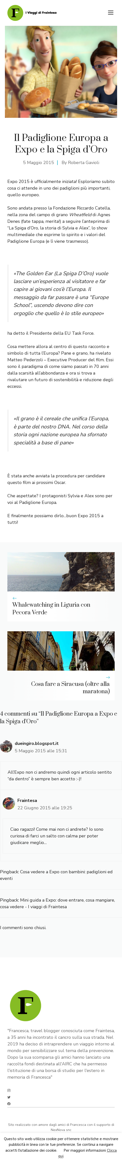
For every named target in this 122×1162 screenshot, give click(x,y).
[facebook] (9, 1103)
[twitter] (9, 1097)
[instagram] (9, 1090)
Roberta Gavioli (83, 163)
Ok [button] (60, 1150)
